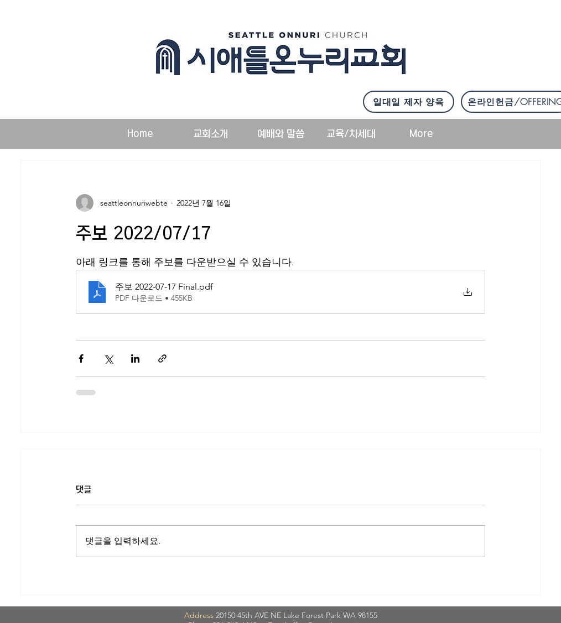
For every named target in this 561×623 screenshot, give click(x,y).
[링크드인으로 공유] (135, 358)
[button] (210, 134)
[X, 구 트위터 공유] (108, 358)
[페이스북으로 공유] (81, 358)
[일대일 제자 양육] (408, 102)
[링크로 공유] (162, 358)
